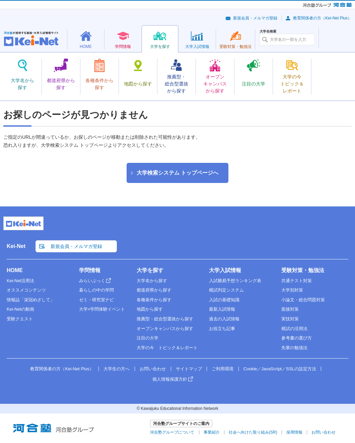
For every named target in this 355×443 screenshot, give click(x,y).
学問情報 (89, 270)
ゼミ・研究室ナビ (96, 299)
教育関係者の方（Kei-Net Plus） (322, 18)
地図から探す (150, 309)
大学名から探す (152, 280)
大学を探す (150, 270)
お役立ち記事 (222, 328)
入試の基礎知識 (224, 299)
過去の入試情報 (224, 318)
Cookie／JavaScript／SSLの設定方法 (279, 368)
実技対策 (290, 318)
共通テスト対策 (296, 280)
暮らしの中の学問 (96, 290)
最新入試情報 (222, 309)
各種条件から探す (154, 299)
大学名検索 (268, 31)
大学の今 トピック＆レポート (167, 347)
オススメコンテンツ (26, 290)
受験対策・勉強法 (302, 270)
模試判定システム (226, 290)
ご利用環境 (222, 368)
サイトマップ (189, 368)
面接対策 (290, 309)
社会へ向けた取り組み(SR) (253, 432)
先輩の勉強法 (294, 347)
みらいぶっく (92, 280)
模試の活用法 (294, 328)
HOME (15, 270)
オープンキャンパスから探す (165, 328)
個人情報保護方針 (169, 379)
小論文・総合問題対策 (303, 299)
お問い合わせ (153, 368)
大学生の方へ (116, 368)
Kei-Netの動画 (20, 309)
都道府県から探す (154, 290)
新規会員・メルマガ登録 (255, 18)
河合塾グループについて (172, 432)
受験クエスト (20, 318)
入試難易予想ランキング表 (235, 280)
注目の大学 (147, 337)
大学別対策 (292, 290)
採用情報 (294, 432)
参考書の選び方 (296, 337)
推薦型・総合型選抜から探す (165, 318)
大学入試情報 (225, 270)
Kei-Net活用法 (20, 280)
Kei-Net (16, 246)
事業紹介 (212, 432)
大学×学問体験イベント (102, 309)
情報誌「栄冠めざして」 (31, 299)
